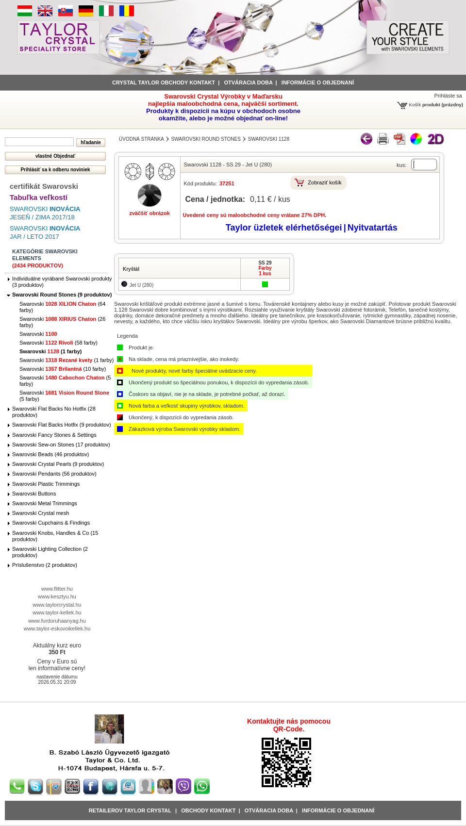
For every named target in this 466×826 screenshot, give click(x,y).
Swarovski (38, 334)
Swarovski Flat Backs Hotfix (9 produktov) (61, 425)
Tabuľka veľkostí (38, 197)
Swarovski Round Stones (206, 139)
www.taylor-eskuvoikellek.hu (57, 628)
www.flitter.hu (57, 589)
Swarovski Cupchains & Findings (51, 523)
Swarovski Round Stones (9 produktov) (62, 294)
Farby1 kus (264, 270)
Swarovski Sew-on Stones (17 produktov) (61, 444)
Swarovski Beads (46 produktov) (50, 454)
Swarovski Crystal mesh (40, 513)
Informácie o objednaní (338, 810)
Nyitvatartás (373, 227)
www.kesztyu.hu (57, 596)
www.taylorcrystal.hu (57, 605)
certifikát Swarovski (44, 186)
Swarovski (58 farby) (58, 343)
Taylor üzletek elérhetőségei (284, 227)
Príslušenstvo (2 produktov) (44, 565)
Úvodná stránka (141, 139)
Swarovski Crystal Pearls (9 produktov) (58, 464)
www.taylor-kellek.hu (57, 612)
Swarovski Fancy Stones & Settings (54, 435)
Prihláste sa (448, 96)
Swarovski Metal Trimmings (44, 503)
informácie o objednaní (318, 82)
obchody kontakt (208, 810)
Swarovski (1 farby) (50, 351)
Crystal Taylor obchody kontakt (163, 82)
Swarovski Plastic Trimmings (46, 484)
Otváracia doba (248, 82)
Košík (415, 104)
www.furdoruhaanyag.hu (57, 621)
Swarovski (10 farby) (62, 369)
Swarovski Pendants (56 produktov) (54, 474)
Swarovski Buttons (34, 493)
